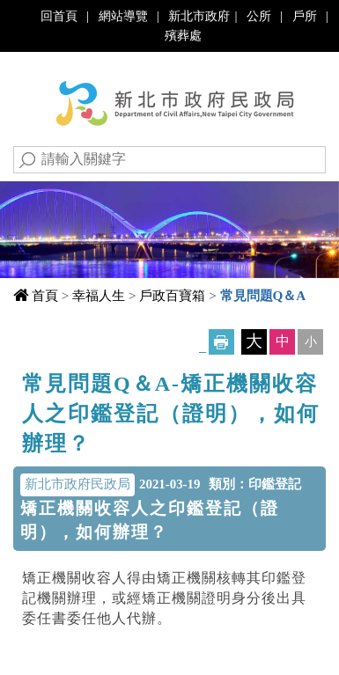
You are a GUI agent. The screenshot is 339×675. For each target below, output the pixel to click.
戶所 (304, 16)
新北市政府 (199, 16)
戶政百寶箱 (172, 295)
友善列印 (221, 342)
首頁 (45, 295)
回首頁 (59, 16)
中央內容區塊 (69, 378)
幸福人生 (98, 295)
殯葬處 (183, 35)
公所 (259, 16)
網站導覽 (123, 16)
